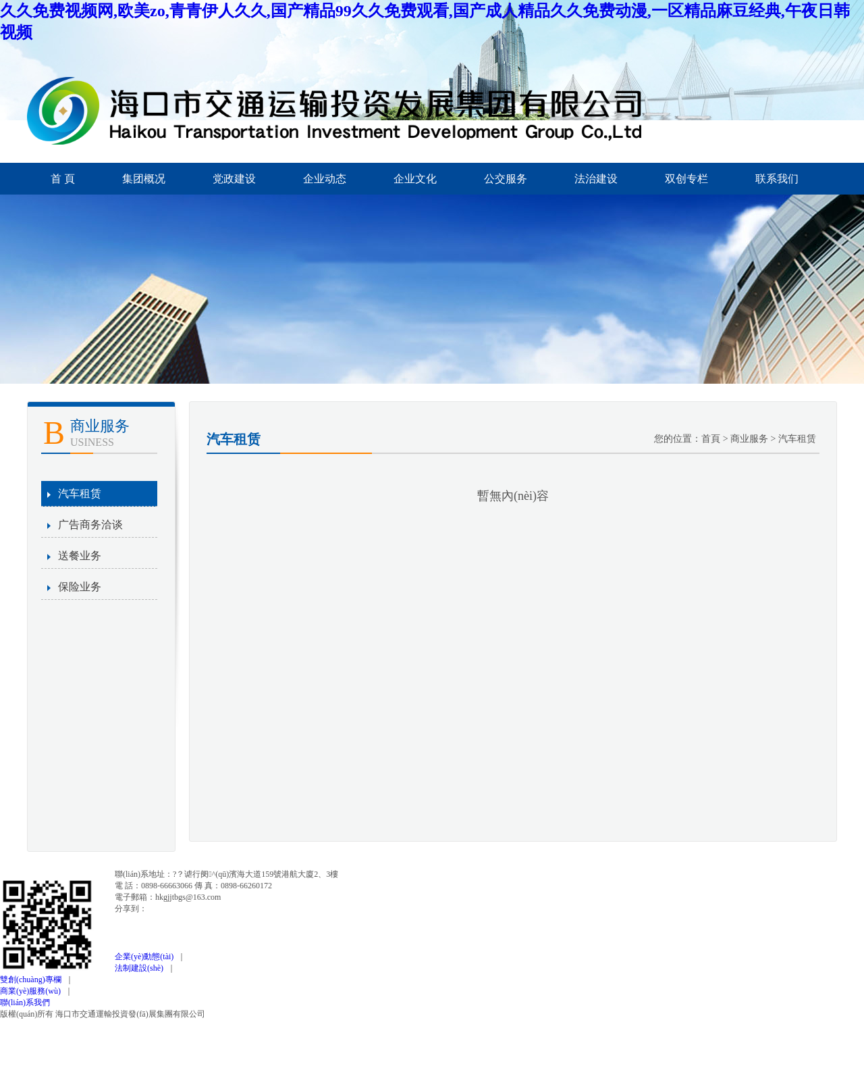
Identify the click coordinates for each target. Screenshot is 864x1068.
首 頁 (63, 178)
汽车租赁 (79, 493)
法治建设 (596, 178)
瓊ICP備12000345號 (249, 1014)
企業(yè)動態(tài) (146, 956)
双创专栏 (686, 178)
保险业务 (79, 586)
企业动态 (324, 178)
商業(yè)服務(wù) (32, 991)
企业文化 (415, 178)
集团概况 (143, 178)
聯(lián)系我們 (25, 1002)
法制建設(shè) (141, 968)
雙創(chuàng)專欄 (32, 979)
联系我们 (777, 178)
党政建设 (234, 178)
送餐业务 (79, 555)
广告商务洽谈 (90, 524)
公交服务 (505, 178)
